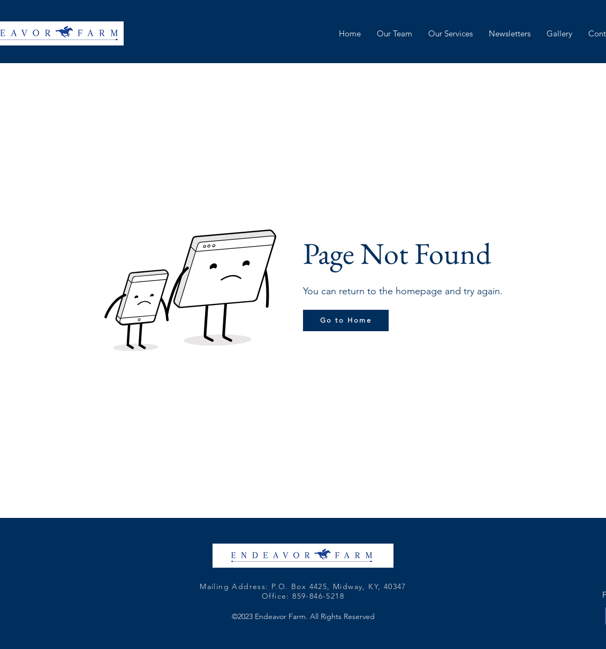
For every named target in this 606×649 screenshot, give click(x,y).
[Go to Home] (346, 320)
